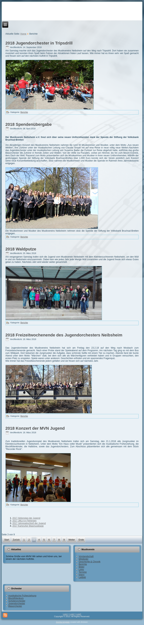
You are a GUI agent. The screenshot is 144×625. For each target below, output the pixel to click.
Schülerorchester (16, 601)
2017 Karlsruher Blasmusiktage (28, 526)
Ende (81, 539)
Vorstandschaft (86, 556)
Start (6, 539)
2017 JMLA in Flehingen (24, 520)
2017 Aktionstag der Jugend (26, 518)
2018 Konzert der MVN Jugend (35, 428)
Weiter (71, 539)
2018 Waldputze (20, 249)
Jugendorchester (16, 603)
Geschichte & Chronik (89, 561)
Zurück (16, 539)
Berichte (24, 112)
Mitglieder (83, 559)
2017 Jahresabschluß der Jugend (29, 523)
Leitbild (82, 577)
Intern (81, 574)
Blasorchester (15, 606)
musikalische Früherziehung (22, 595)
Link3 (78, 614)
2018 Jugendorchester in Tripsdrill (39, 43)
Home (23, 34)
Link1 (65, 614)
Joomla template (63, 622)
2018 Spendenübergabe (28, 124)
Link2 (72, 614)
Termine (83, 572)
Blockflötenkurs (15, 598)
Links (81, 569)
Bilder (81, 567)
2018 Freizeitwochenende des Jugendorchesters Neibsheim (63, 335)
